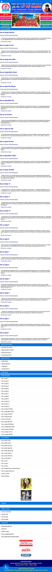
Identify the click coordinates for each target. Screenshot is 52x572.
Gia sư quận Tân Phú (7, 141)
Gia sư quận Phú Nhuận (8, 86)
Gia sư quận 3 (4, 306)
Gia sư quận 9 (4, 225)
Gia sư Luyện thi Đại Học (7, 471)
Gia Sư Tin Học (5, 473)
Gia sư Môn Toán (5, 440)
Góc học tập (4, 516)
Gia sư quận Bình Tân (7, 100)
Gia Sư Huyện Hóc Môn (7, 59)
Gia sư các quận (8, 41)
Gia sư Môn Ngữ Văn (6, 448)
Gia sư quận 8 (4, 239)
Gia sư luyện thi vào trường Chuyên (10, 468)
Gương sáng (4, 514)
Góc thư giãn (4, 519)
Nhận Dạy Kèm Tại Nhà (7, 350)
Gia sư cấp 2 (4, 463)
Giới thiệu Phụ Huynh (6, 347)
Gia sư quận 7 (4, 252)
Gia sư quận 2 (4, 318)
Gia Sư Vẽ (4, 529)
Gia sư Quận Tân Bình (7, 170)
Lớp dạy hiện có (5, 369)
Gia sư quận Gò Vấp (6, 129)
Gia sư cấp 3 (4, 466)
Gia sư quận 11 (5, 197)
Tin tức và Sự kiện (6, 511)
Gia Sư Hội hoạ (5, 476)
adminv (16, 35)
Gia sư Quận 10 (5, 211)
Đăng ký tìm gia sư (6, 352)
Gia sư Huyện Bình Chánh (8, 72)
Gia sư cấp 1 (4, 461)
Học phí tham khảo (6, 355)
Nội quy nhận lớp (5, 363)
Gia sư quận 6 (4, 265)
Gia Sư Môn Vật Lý (6, 443)
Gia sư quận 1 (4, 333)
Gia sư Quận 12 (5, 184)
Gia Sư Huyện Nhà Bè (7, 32)
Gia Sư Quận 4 (5, 293)
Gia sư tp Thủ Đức (6, 114)
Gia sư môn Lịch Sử (6, 453)
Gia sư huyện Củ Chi (6, 45)
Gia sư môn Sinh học (6, 455)
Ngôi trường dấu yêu (7, 526)
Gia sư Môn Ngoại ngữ (7, 450)
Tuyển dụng (4, 361)
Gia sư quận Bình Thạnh (8, 155)
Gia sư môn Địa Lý (6, 458)
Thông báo (4, 366)
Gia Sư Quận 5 (5, 279)
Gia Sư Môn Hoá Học (6, 445)
